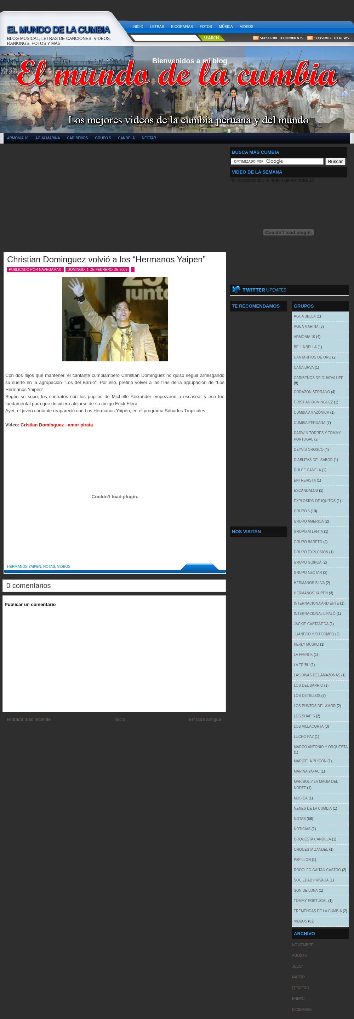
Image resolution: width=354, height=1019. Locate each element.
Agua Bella (305, 316)
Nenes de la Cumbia (313, 808)
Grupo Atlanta (308, 532)
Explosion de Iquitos (315, 501)
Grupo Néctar (308, 573)
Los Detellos (307, 696)
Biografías (182, 27)
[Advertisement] (59, 201)
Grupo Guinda (307, 562)
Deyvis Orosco (309, 450)
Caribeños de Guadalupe (318, 378)
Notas (49, 567)
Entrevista (305, 480)
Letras (157, 27)
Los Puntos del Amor (315, 706)
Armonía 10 (17, 138)
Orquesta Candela (312, 839)
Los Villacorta (309, 726)
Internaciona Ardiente (316, 603)
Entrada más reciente (29, 719)
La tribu (301, 665)
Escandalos (306, 491)
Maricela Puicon (310, 761)
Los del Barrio (308, 685)
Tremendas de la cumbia (318, 911)
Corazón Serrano (312, 392)
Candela (126, 138)
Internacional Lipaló (315, 614)
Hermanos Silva (309, 583)
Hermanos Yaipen (24, 567)
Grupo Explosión (311, 552)
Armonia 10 (304, 337)
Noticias (302, 829)
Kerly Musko (306, 644)
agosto (299, 955)
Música (226, 27)
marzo (298, 977)
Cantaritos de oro (312, 357)
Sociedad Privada (311, 880)
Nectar (149, 138)
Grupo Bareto (308, 542)
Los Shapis (304, 716)
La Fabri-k (303, 655)
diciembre (302, 1010)
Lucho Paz (304, 737)
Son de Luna (306, 890)
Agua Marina (47, 138)
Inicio (137, 27)
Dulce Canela (307, 470)
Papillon (302, 860)
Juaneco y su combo (314, 634)
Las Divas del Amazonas (317, 675)
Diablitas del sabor (313, 460)
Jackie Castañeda (311, 624)
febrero (300, 988)
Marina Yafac (307, 771)
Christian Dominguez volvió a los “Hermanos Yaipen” (106, 259)
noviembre (302, 945)
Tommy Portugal (310, 901)
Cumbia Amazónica (311, 412)
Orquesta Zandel (311, 849)
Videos (246, 27)
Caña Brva (304, 367)
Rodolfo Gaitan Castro (317, 870)
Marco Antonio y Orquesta (321, 747)
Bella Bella (305, 347)
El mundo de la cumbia (66, 24)
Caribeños (77, 138)
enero (298, 999)
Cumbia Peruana (309, 423)
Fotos (206, 27)
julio (297, 966)
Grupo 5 (103, 138)
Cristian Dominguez (313, 402)
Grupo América (309, 521)
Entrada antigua (205, 719)
